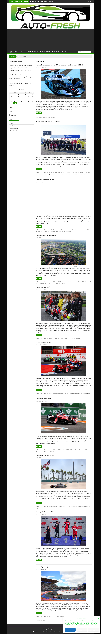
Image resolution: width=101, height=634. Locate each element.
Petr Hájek (44, 124)
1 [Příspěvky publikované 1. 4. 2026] (18, 94)
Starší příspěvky (41, 620)
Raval (60, 231)
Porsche (43, 117)
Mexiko (66, 563)
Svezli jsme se (56, 51)
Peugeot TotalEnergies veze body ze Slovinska (41, 1)
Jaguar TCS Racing (43, 174)
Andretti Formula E (61, 172)
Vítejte (16, 51)
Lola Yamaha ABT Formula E (55, 174)
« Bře (10, 107)
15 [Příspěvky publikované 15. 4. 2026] (18, 99)
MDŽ (69, 338)
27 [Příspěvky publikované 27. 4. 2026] (11, 103)
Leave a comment (50, 117)
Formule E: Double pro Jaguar (45, 180)
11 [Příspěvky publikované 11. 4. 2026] (29, 96)
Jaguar (85, 116)
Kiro (48, 174)
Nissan (37, 117)
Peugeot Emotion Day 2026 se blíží (17, 68)
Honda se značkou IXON (15, 74)
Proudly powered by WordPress (41, 631)
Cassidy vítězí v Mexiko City (44, 512)
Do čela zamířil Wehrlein (43, 342)
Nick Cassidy (88, 506)
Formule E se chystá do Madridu (46, 235)
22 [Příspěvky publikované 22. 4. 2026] (18, 101)
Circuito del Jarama (64, 281)
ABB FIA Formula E (56, 116)
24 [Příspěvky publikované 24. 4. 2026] (25, 101)
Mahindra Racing (65, 174)
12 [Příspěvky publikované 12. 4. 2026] (32, 96)
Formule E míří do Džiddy (43, 399)
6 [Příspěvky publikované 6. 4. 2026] (11, 96)
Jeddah (42, 395)
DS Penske (77, 172)
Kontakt (64, 51)
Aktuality (22, 51)
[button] (98, 618)
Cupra (73, 172)
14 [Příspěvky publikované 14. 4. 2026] (15, 99)
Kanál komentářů (13, 128)
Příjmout (70, 630)
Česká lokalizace (13, 130)
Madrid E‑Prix (40, 231)
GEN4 (82, 116)
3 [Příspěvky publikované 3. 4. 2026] (25, 94)
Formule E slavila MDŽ (43, 287)
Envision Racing (83, 172)
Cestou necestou (45, 51)
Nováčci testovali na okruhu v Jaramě (48, 121)
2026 (51, 116)
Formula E (74, 116)
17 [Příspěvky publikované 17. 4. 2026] (25, 99)
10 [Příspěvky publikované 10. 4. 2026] (25, 96)
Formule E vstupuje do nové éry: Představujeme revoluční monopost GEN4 (59, 65)
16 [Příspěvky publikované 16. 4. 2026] (22, 99)
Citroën (59, 506)
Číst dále (38, 112)
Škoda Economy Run (32, 51)
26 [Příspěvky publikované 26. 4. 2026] (32, 101)
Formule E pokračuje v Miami (45, 455)
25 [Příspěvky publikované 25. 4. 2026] (29, 101)
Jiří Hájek (44, 67)
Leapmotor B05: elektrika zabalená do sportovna (21, 81)
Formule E (79, 116)
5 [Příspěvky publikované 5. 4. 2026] (32, 94)
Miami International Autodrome (79, 506)
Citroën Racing (63, 116)
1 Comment (63, 283)
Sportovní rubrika (44, 116)
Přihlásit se (12, 123)
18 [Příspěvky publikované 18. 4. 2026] (29, 99)
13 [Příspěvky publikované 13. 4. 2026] (11, 99)
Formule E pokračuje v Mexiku (45, 567)
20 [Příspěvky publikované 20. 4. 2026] (11, 101)
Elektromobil (69, 116)
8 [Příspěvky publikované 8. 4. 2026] (18, 96)
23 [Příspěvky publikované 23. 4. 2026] (22, 101)
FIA (85, 281)
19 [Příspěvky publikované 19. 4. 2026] (32, 99)
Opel (40, 117)
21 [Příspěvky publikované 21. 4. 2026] (15, 101)
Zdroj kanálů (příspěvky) (15, 125)
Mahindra (89, 116)
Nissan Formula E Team (73, 174)
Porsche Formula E (82, 174)
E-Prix (83, 281)
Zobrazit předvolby (93, 630)
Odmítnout (81, 630)
